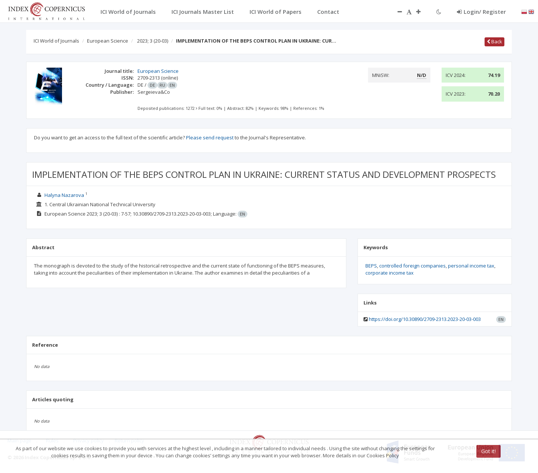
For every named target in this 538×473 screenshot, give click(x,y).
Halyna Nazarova (64, 195)
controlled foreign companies (412, 265)
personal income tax (471, 265)
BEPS (371, 265)
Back (494, 41)
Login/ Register (481, 11)
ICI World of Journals (56, 40)
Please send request (210, 137)
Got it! (488, 451)
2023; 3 (152, 40)
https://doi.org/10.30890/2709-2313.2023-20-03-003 (425, 319)
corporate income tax (389, 272)
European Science (107, 40)
